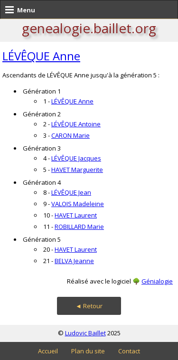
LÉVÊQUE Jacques (76, 158)
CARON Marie (70, 135)
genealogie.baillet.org (89, 28)
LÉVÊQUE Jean (71, 192)
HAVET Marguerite (77, 169)
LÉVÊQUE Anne (41, 56)
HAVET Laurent (76, 215)
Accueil (48, 351)
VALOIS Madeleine (77, 203)
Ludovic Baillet (85, 333)
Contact (129, 351)
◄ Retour (89, 306)
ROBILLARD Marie (79, 226)
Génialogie (157, 281)
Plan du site (88, 351)
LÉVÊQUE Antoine (76, 124)
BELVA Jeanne (74, 260)
